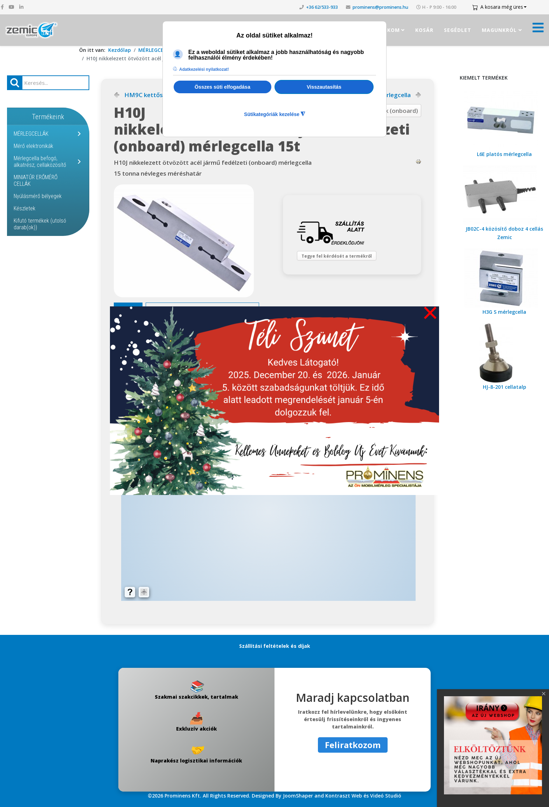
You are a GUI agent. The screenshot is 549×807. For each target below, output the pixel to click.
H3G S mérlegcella (504, 311)
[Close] (543, 693)
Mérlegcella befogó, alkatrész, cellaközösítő (40, 161)
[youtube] (11, 7)
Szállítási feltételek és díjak (274, 646)
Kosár (424, 30)
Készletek (24, 208)
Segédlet (457, 30)
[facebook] (2, 7)
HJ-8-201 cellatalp (504, 387)
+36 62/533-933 (322, 7)
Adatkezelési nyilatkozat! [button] (204, 69)
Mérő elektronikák (33, 146)
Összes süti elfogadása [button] (222, 87)
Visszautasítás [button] (324, 87)
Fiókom (389, 30)
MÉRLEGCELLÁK (156, 50)
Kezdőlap (119, 50)
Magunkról (499, 30)
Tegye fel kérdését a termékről (341, 259)
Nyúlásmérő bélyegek (38, 196)
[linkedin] (21, 7)
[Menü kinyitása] (538, 29)
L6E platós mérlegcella (504, 154)
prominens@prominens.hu (380, 7)
